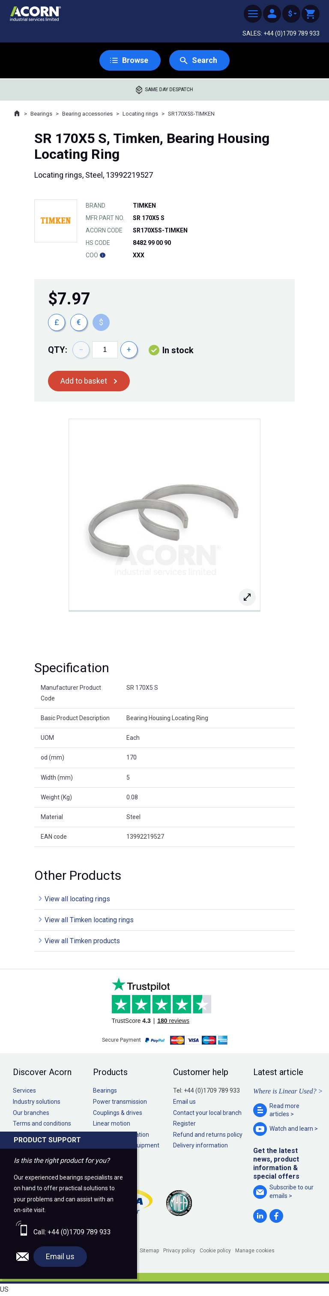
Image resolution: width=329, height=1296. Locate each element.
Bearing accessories (87, 113)
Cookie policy (215, 1251)
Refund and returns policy (207, 1134)
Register (184, 1123)
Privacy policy (179, 1251)
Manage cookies (255, 1251)
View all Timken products (82, 941)
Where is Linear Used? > (288, 1091)
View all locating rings (77, 899)
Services (24, 1090)
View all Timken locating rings (89, 920)
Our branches (31, 1112)
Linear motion (111, 1123)
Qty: (57, 350)
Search (204, 60)
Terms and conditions (42, 1123)
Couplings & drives (117, 1112)
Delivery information (200, 1145)
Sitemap (149, 1251)
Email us (184, 1101)
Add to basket (83, 380)
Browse (135, 60)
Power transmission (120, 1101)
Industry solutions (36, 1101)
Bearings (41, 113)
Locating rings (140, 113)
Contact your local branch (207, 1112)
